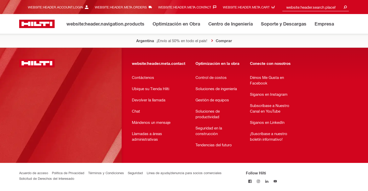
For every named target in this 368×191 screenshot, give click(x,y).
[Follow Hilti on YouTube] (275, 181)
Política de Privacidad (68, 173)
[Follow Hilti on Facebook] (250, 181)
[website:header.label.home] (37, 24)
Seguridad (135, 173)
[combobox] (315, 7)
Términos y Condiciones (106, 173)
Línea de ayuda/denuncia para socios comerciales (184, 173)
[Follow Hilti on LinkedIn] (267, 181)
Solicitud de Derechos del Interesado (46, 178)
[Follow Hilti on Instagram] (258, 181)
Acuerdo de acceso (33, 173)
